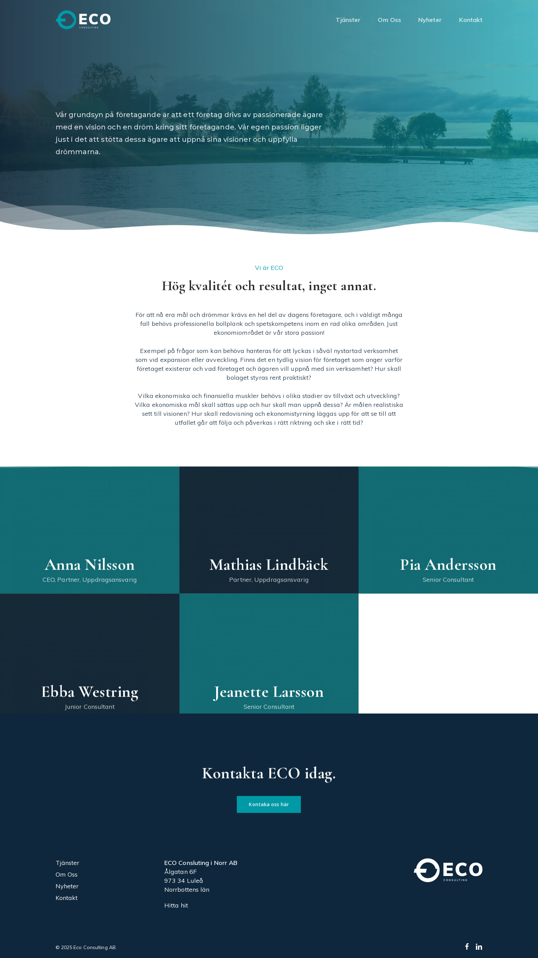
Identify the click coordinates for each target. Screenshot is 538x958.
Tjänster (68, 863)
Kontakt (67, 898)
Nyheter (67, 886)
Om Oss (67, 874)
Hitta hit (176, 905)
